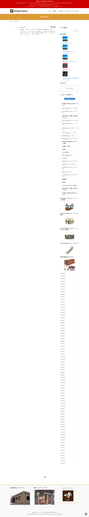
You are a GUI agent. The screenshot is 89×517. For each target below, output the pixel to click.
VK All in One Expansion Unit (48, 514)
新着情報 (53, 27)
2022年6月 (63, 323)
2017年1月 (63, 458)
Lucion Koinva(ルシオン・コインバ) (69, 112)
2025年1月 (63, 276)
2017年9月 (63, 437)
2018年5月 (63, 419)
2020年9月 (63, 361)
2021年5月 (63, 349)
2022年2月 (63, 330)
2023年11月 (63, 289)
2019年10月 (63, 382)
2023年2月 (63, 302)
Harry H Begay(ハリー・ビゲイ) (69, 132)
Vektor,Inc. (56, 514)
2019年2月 (63, 395)
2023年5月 (63, 297)
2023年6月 (63, 294)
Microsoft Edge (41, 4)
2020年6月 (63, 369)
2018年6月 (63, 416)
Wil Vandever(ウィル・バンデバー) (70, 138)
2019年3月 (63, 393)
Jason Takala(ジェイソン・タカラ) (70, 108)
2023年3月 (63, 299)
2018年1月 (63, 426)
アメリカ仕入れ (65, 152)
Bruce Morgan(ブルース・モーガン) (70, 120)
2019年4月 (63, 390)
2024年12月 (63, 278)
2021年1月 (63, 354)
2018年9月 (63, 408)
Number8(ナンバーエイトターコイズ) (70, 168)
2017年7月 (63, 442)
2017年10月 (63, 434)
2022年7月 (63, 320)
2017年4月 (63, 450)
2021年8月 (63, 341)
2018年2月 (63, 424)
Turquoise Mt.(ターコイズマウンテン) (70, 175)
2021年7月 (63, 343)
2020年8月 (63, 364)
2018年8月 (63, 411)
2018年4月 (63, 421)
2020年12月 (63, 356)
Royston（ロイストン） (67, 172)
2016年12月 (63, 460)
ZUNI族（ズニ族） (66, 146)
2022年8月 (63, 317)
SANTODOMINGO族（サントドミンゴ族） (69, 142)
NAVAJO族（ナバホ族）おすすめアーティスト (70, 116)
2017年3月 (63, 452)
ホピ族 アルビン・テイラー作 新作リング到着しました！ (36, 29)
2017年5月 (63, 447)
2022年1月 (63, 333)
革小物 (63, 182)
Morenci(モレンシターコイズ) (68, 164)
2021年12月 (63, 335)
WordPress (33, 514)
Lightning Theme (40, 514)
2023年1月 (63, 304)
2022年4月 (63, 325)
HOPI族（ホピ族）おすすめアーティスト (69, 104)
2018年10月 (63, 406)
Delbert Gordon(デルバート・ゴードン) (70, 124)
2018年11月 (63, 403)
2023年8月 (63, 291)
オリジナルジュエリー (67, 155)
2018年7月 (63, 414)
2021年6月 (63, 346)
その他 (63, 149)
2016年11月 (63, 463)
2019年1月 (63, 398)
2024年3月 (63, 283)
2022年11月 (63, 309)
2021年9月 (63, 338)
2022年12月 (63, 307)
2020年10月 (63, 359)
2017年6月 (63, 445)
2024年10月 (63, 281)
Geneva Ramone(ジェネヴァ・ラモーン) (70, 128)
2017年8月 (63, 440)
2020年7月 (63, 367)
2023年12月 (63, 286)
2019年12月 (63, 377)
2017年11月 (63, 432)
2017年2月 (63, 455)
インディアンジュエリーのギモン (69, 185)
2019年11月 (63, 380)
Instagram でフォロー (69, 98)
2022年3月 (63, 328)
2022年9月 (63, 315)
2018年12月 (63, 400)
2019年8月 (63, 385)
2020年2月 (63, 375)
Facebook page (69, 88)
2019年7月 (63, 388)
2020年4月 (63, 372)
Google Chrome (47, 4)
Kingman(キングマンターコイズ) (69, 161)
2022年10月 (63, 312)
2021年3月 (63, 351)
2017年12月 (63, 429)
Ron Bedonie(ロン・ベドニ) (68, 135)
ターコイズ (64, 158)
